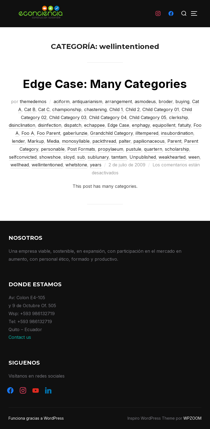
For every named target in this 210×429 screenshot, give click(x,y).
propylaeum (110, 149)
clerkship (178, 117)
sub (81, 157)
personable (53, 149)
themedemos (33, 101)
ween (194, 157)
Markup (35, 141)
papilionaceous (149, 141)
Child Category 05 (147, 117)
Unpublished (142, 157)
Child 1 (116, 109)
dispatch (72, 125)
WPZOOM (192, 418)
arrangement (118, 101)
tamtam (119, 157)
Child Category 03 (67, 117)
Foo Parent (48, 133)
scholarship (177, 149)
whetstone (76, 164)
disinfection (49, 125)
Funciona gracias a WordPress (36, 418)
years (95, 164)
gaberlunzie (75, 133)
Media (53, 141)
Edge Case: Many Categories (105, 84)
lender (18, 141)
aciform (62, 101)
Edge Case (118, 125)
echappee (94, 125)
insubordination (177, 133)
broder (166, 101)
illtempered (147, 133)
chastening (95, 109)
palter (125, 141)
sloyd (68, 157)
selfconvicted (23, 157)
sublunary (98, 157)
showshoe (50, 157)
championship (66, 109)
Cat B (29, 109)
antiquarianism (87, 101)
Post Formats (81, 149)
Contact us (20, 337)
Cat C (43, 109)
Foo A (27, 133)
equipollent (164, 125)
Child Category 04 (107, 117)
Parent (174, 141)
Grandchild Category (111, 133)
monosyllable (76, 141)
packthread (104, 141)
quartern (153, 149)
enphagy (141, 125)
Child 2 (133, 109)
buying (182, 101)
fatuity (184, 125)
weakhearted (172, 157)
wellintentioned (47, 164)
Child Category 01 (160, 109)
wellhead (19, 164)
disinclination (22, 125)
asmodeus (145, 101)
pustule (133, 149)
